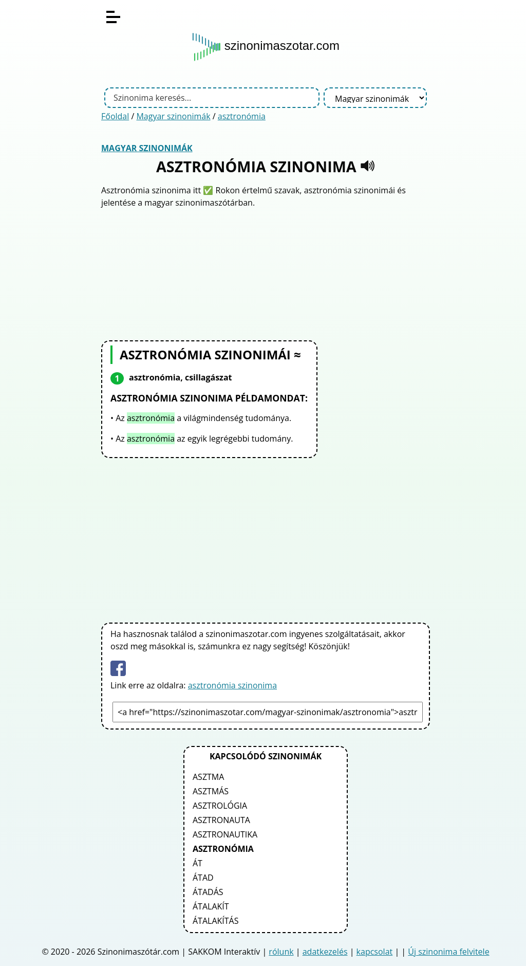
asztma (208, 777)
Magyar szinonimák (173, 116)
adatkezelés (325, 951)
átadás (208, 892)
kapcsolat (374, 951)
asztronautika (225, 834)
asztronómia (242, 116)
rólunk (281, 951)
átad (203, 877)
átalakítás (215, 921)
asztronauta (221, 820)
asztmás (211, 791)
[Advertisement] (266, 273)
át (197, 863)
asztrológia (220, 805)
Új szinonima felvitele (448, 951)
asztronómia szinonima (232, 685)
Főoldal (115, 116)
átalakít (211, 906)
